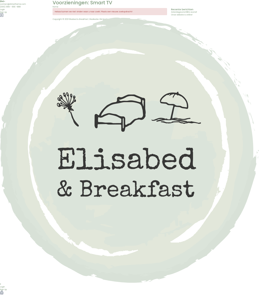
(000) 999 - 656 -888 (10, 6)
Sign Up (3, 12)
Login (2, 9)
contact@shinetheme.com (13, 4)
